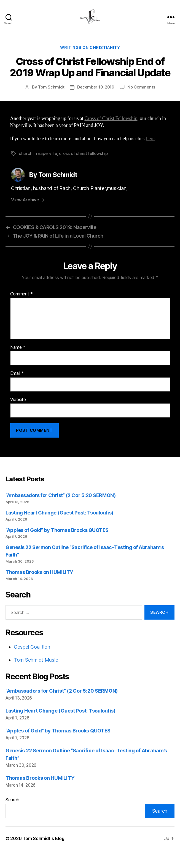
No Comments (141, 87)
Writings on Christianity (90, 47)
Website (18, 399)
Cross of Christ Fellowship (110, 118)
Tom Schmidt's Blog (43, 838)
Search (12, 799)
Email (17, 373)
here (150, 139)
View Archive (27, 199)
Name (17, 347)
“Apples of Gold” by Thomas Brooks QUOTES (57, 530)
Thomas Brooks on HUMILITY (39, 572)
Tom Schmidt (51, 87)
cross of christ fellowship (83, 153)
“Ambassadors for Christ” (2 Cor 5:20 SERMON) (60, 495)
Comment (21, 294)
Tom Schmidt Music (36, 660)
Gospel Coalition (32, 647)
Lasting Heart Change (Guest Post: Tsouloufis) (59, 513)
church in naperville (38, 153)
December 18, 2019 (95, 87)
